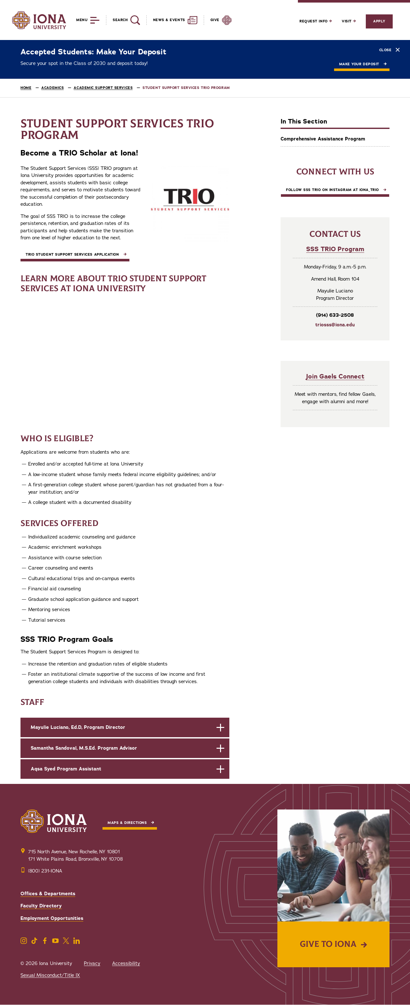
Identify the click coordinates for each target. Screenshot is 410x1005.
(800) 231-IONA (45, 871)
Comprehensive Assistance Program (323, 139)
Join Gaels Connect (335, 376)
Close (389, 50)
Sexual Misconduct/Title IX (50, 975)
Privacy (92, 963)
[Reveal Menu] (83, 20)
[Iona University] (39, 20)
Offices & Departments (47, 893)
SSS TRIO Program (335, 249)
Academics (52, 87)
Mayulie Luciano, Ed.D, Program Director (78, 727)
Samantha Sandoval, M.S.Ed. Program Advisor (84, 748)
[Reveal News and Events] (171, 20)
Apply (379, 21)
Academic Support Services (103, 87)
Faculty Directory (41, 906)
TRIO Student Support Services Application (72, 254)
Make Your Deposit (359, 64)
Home (25, 87)
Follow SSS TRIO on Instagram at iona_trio (332, 189)
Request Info (315, 21)
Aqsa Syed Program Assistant (66, 769)
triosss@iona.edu (335, 325)
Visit (349, 21)
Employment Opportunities (51, 918)
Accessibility (126, 963)
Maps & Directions (127, 822)
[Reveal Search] (123, 20)
